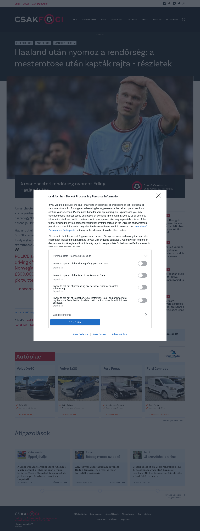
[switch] (142, 263)
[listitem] (100, 256)
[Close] (159, 196)
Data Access (100, 334)
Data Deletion (80, 334)
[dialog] (100, 265)
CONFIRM (75, 322)
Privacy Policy (119, 334)
